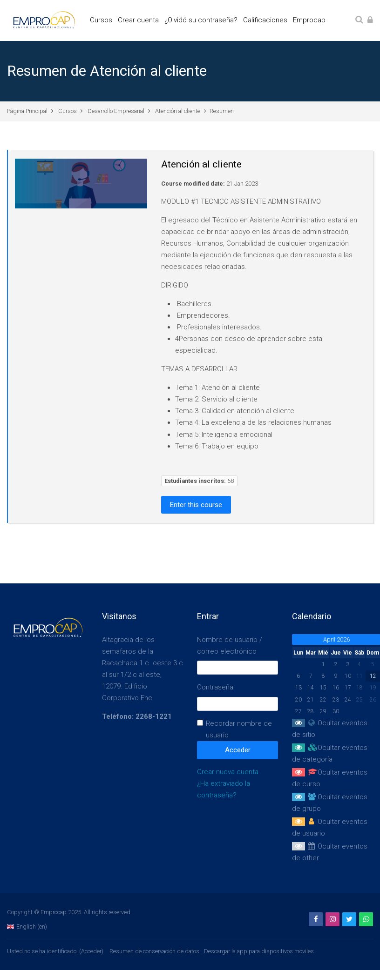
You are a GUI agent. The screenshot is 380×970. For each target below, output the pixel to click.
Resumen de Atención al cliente (107, 71)
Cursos (101, 20)
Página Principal (27, 110)
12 (373, 676)
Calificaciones (265, 20)
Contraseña (215, 687)
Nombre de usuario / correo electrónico (229, 646)
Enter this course (196, 505)
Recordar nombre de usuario (239, 729)
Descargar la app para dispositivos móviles (259, 951)
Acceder (91, 951)
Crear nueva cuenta (227, 772)
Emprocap (309, 20)
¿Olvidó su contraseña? (201, 20)
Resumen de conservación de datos (154, 951)
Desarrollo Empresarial (116, 110)
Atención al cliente (177, 110)
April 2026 (336, 639)
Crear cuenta (138, 20)
